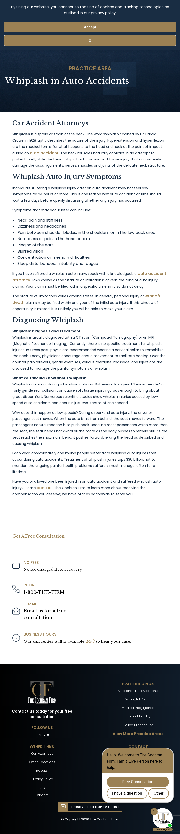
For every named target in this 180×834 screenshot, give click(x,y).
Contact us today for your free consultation (42, 714)
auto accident (44, 153)
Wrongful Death (138, 699)
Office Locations (42, 762)
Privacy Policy (42, 779)
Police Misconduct (138, 725)
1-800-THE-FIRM (44, 592)
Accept (90, 27)
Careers (42, 795)
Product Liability (138, 716)
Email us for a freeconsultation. (45, 614)
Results (42, 770)
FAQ (42, 787)
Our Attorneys (42, 753)
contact (45, 488)
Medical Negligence (138, 708)
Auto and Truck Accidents (138, 690)
